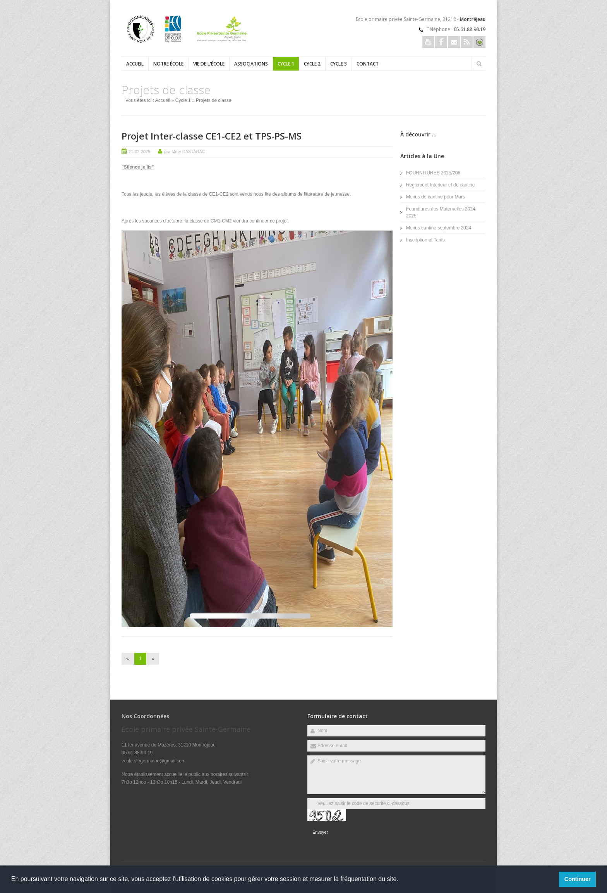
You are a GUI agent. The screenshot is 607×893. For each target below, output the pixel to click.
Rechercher (478, 63)
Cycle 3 (338, 63)
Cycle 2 (312, 63)
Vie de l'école (209, 63)
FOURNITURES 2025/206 (433, 173)
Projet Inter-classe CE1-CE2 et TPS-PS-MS (212, 135)
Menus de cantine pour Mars (435, 197)
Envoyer (320, 832)
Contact (368, 63)
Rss (467, 42)
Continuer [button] (577, 879)
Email (454, 42)
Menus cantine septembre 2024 (438, 228)
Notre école (168, 63)
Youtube (428, 42)
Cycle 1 (286, 63)
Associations (251, 63)
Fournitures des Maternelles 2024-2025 (441, 212)
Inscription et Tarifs (425, 240)
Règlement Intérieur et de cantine (440, 185)
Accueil (135, 63)
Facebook (441, 42)
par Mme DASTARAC (184, 151)
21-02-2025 (139, 151)
